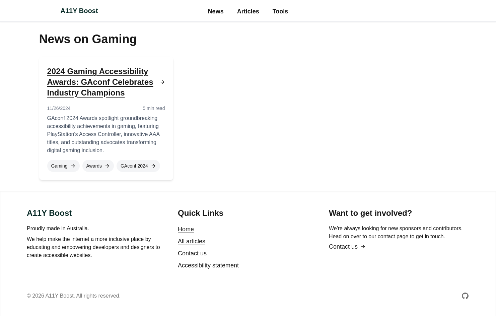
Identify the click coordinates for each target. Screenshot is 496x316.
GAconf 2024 (138, 166)
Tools (280, 11)
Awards (98, 166)
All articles (191, 241)
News (216, 11)
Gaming (63, 166)
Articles (248, 11)
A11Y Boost (79, 10)
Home (186, 229)
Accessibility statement (208, 265)
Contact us (192, 253)
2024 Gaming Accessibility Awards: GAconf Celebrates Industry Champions (106, 82)
